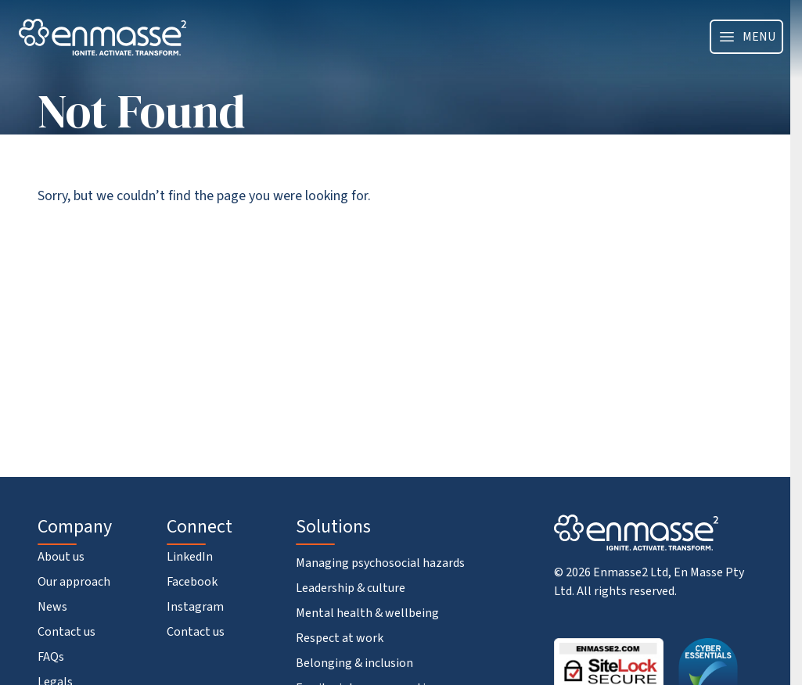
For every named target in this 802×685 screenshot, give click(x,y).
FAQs (51, 656)
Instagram (195, 606)
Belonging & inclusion (354, 663)
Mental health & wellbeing (367, 613)
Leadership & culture (350, 588)
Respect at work (339, 638)
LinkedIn (190, 556)
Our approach (74, 581)
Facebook (192, 581)
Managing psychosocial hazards (380, 563)
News (52, 606)
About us (61, 556)
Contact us (66, 631)
